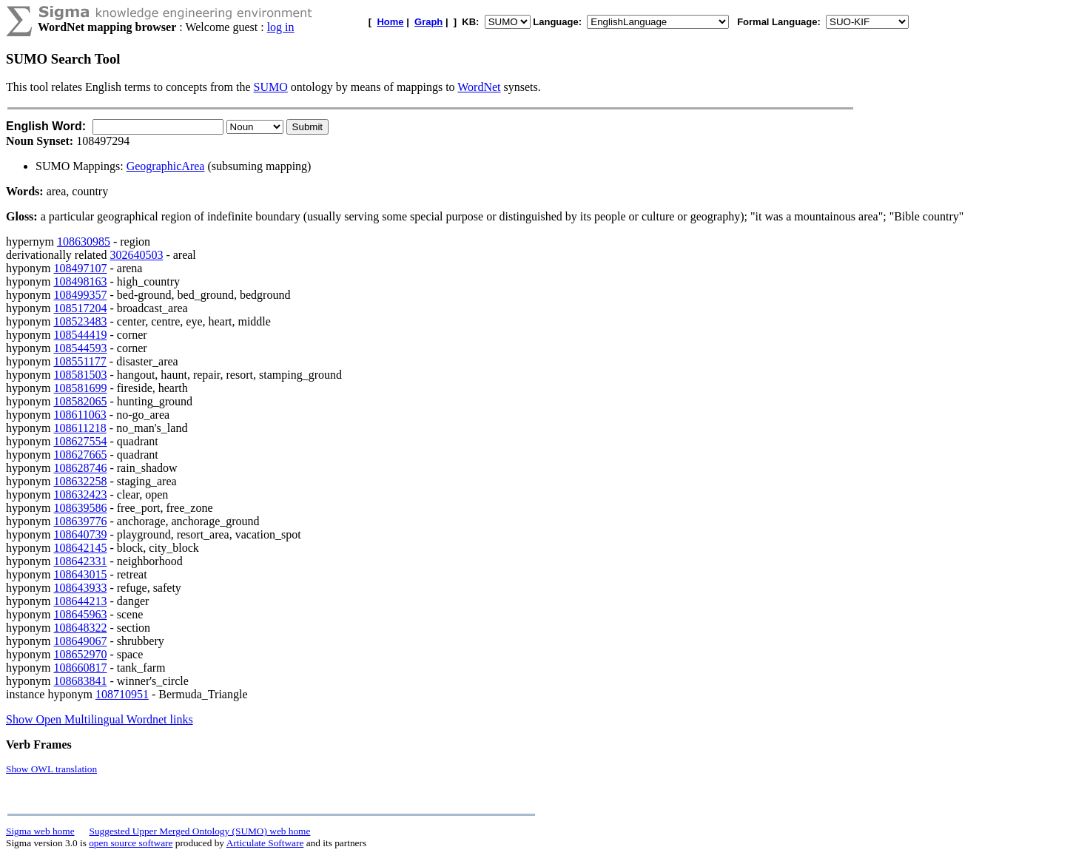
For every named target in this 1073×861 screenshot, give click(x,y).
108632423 (80, 494)
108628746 (80, 468)
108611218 (79, 428)
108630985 (83, 241)
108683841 (80, 681)
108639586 (80, 508)
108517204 (80, 308)
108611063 (79, 414)
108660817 (80, 667)
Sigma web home (40, 831)
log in (281, 27)
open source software (130, 842)
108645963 (80, 614)
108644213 (80, 601)
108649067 (80, 641)
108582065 (80, 401)
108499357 (80, 294)
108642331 (80, 561)
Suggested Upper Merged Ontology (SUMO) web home (200, 831)
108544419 (80, 334)
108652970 (80, 654)
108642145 (80, 547)
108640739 (80, 534)
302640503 (136, 255)
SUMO (271, 87)
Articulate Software (265, 842)
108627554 (80, 441)
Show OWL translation (51, 768)
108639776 (80, 521)
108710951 (122, 694)
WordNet (478, 87)
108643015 (80, 574)
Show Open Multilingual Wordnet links (99, 719)
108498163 (80, 281)
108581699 (80, 388)
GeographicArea (166, 166)
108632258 (80, 481)
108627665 (80, 454)
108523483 (80, 321)
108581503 (80, 374)
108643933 (80, 587)
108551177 (79, 361)
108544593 (80, 348)
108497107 (80, 268)
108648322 (80, 627)
